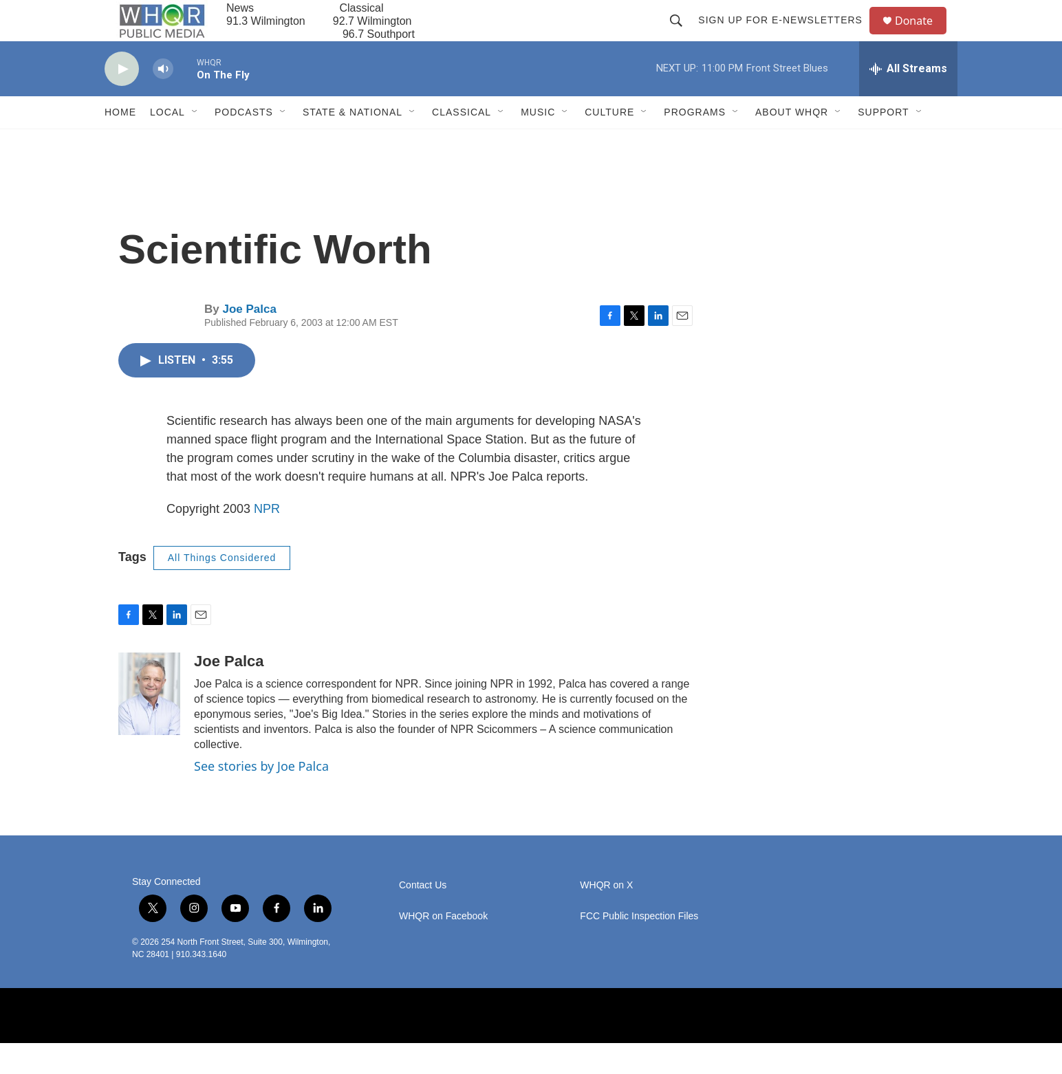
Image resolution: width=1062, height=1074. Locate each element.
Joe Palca (249, 340)
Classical (461, 143)
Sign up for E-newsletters (786, 35)
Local (167, 143)
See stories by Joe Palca (261, 797)
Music (538, 143)
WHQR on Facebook (443, 947)
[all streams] (908, 99)
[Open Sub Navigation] (195, 143)
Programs (695, 143)
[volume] (163, 100)
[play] (122, 100)
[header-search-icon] (682, 36)
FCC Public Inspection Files (639, 947)
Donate (922, 36)
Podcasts (244, 143)
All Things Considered (222, 588)
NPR (267, 540)
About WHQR (791, 143)
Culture (609, 143)
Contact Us (422, 916)
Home (120, 143)
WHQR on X (606, 916)
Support (883, 143)
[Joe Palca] (149, 724)
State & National (352, 143)
